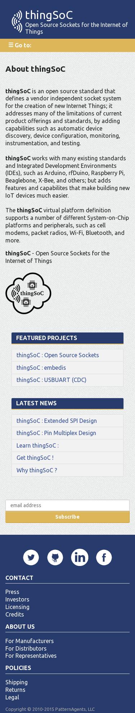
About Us (20, 626)
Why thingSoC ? (37, 470)
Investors (17, 599)
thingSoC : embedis (41, 367)
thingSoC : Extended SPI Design (57, 420)
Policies (18, 668)
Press (12, 592)
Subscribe (67, 517)
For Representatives (31, 655)
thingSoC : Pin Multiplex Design (56, 433)
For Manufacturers (29, 641)
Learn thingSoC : (38, 445)
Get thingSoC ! (35, 457)
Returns (15, 689)
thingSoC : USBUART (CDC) (52, 380)
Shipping (16, 682)
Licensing (17, 607)
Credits (14, 614)
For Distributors (26, 648)
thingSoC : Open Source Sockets (58, 355)
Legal (12, 697)
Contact (19, 578)
